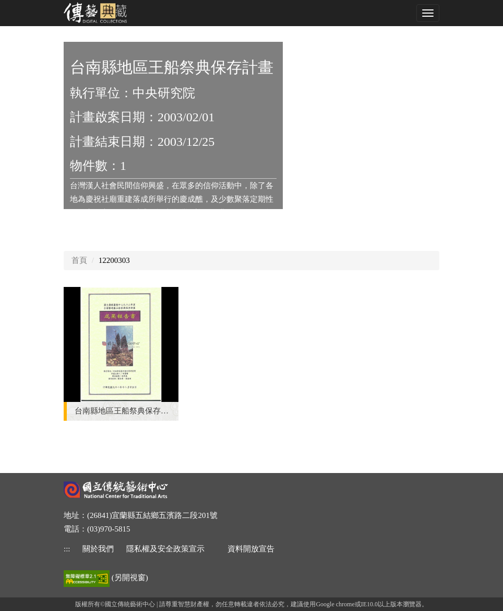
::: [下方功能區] (67, 549)
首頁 (79, 260)
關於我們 (98, 549)
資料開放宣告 (250, 549)
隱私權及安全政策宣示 (165, 549)
